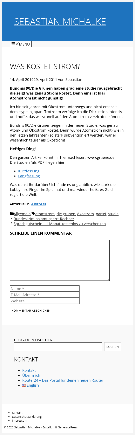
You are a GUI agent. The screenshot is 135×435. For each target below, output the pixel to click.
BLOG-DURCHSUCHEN (33, 339)
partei (101, 213)
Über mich (31, 375)
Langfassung (29, 175)
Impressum (19, 420)
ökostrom (85, 213)
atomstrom (45, 213)
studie (113, 213)
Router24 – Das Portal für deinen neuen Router (62, 380)
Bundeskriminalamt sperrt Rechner (44, 218)
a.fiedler (38, 204)
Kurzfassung (28, 170)
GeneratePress (67, 427)
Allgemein (22, 213)
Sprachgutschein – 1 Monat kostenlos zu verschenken (60, 223)
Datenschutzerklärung (27, 417)
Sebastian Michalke (60, 21)
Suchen (113, 347)
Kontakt (29, 370)
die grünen (66, 213)
